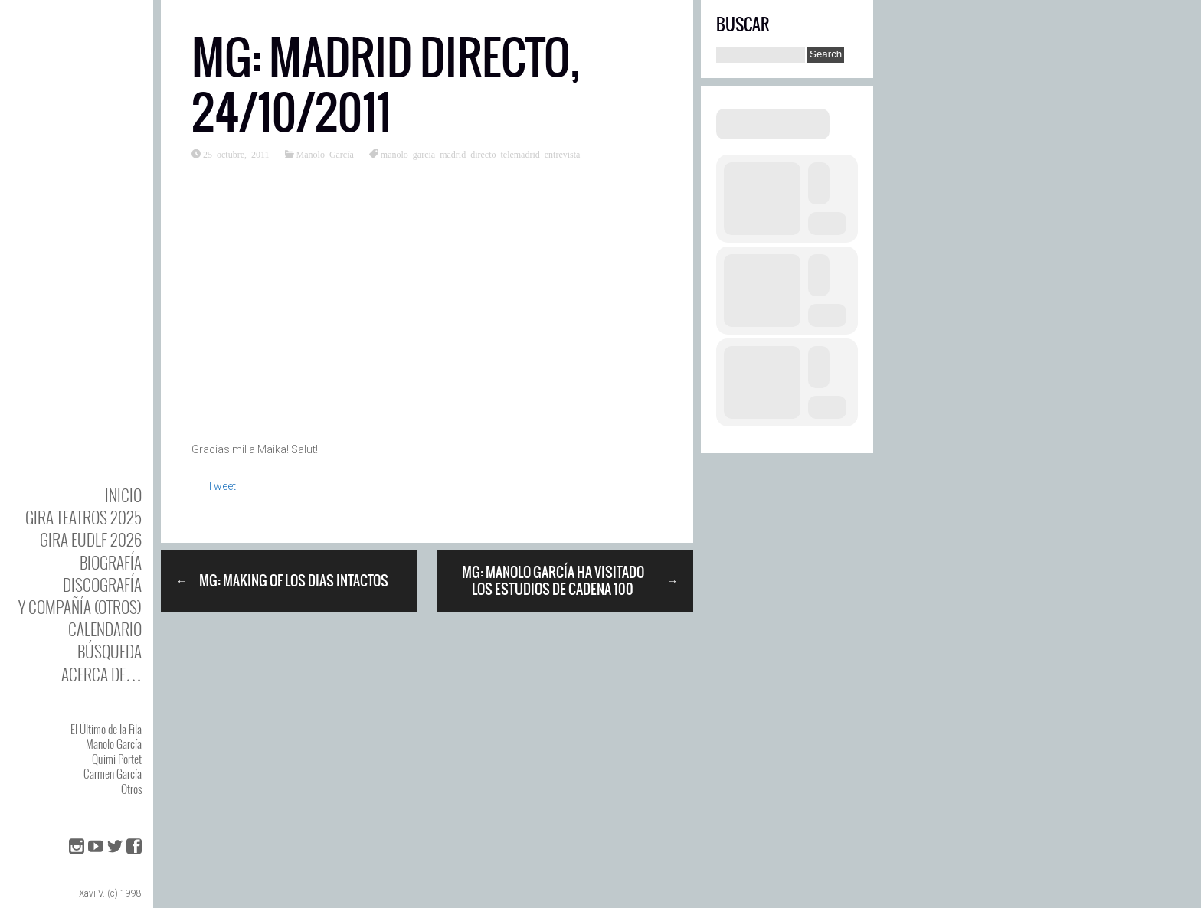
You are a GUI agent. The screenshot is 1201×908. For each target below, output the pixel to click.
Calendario (105, 629)
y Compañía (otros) (80, 607)
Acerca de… (101, 674)
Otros (131, 788)
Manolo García (114, 743)
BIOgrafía (111, 562)
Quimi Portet (117, 758)
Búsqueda (109, 651)
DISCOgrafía (102, 584)
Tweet (221, 486)
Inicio (123, 495)
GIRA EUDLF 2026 (91, 539)
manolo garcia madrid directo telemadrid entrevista (481, 153)
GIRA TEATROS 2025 (83, 517)
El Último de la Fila (106, 728)
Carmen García (112, 773)
